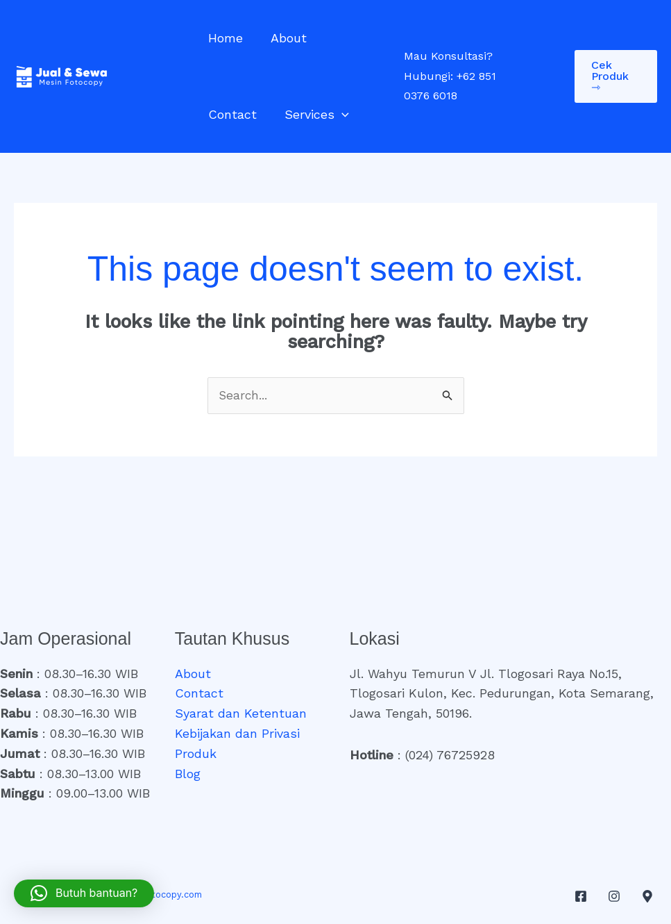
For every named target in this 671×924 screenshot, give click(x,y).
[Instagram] (614, 897)
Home (224, 38)
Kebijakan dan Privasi (237, 734)
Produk (195, 754)
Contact (352, 38)
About (284, 38)
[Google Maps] (647, 897)
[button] (264, 114)
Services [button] (239, 114)
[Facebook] (581, 897)
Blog (188, 774)
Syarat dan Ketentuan (241, 714)
